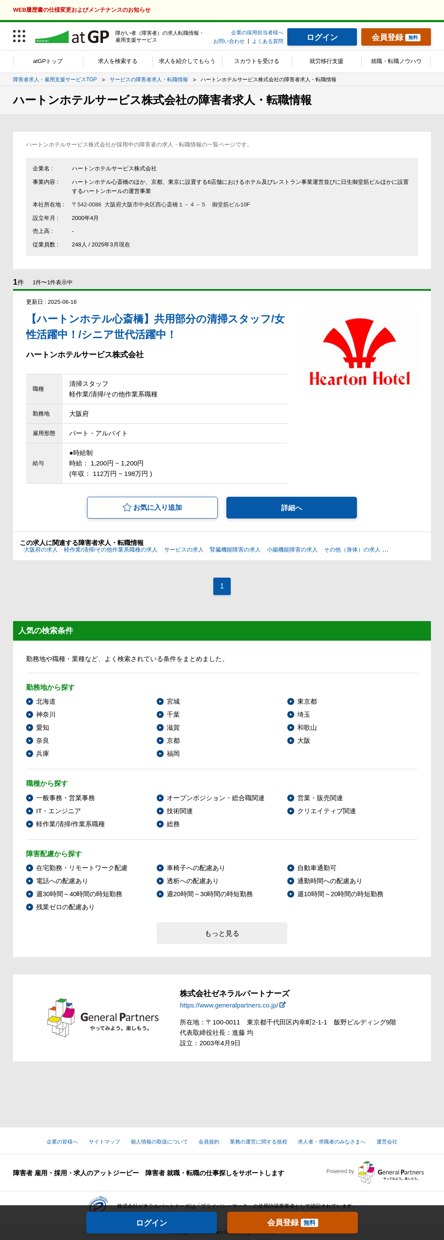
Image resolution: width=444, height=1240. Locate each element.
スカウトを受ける (256, 61)
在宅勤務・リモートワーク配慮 (82, 867)
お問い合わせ (229, 41)
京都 (173, 740)
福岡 (173, 753)
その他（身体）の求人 (352, 549)
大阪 (303, 740)
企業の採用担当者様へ (257, 33)
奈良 (42, 740)
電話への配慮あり (62, 880)
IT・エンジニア (58, 810)
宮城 (173, 701)
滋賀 (173, 727)
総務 (173, 824)
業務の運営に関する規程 (258, 1142)
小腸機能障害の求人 (292, 549)
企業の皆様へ (62, 1142)
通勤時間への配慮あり (330, 880)
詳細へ (291, 508)
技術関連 (180, 810)
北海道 (46, 701)
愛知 (42, 727)
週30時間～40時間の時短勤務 (79, 894)
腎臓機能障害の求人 (235, 549)
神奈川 (46, 714)
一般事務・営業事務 (65, 797)
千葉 (173, 714)
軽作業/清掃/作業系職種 (70, 824)
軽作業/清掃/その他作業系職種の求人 (111, 549)
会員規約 (208, 1142)
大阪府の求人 (41, 549)
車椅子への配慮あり (196, 867)
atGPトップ (48, 61)
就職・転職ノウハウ (396, 61)
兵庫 (42, 753)
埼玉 (303, 714)
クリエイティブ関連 (326, 810)
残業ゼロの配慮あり (65, 907)
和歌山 (307, 727)
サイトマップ (104, 1142)
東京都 (307, 701)
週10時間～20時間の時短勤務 (340, 894)
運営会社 (387, 1142)
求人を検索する (118, 61)
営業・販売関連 (320, 797)
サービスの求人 (184, 549)
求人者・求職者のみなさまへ (332, 1142)
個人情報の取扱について (159, 1142)
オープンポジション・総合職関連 (216, 797)
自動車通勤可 (316, 867)
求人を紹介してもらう (187, 61)
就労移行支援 (326, 61)
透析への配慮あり (193, 880)
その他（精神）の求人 (415, 549)
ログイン (151, 1223)
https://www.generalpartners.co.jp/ (229, 1005)
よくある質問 (267, 41)
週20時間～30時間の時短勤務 (210, 894)
